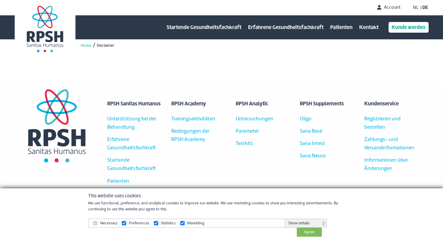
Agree (309, 232)
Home (86, 45)
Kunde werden (408, 27)
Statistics (168, 223)
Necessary (108, 223)
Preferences (139, 223)
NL (416, 7)
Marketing (195, 223)
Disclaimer (105, 45)
